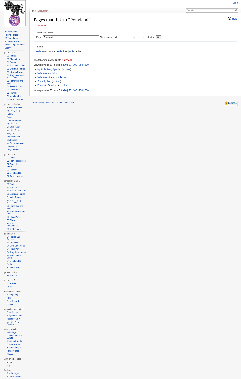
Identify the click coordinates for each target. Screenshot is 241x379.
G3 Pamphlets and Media (15, 207)
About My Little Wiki (54, 102)
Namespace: (106, 37)
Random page (13, 351)
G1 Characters (13, 59)
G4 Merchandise (14, 261)
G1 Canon (11, 62)
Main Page (11, 332)
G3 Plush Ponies (14, 217)
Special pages (13, 373)
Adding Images (13, 294)
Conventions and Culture (14, 336)
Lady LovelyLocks (14, 150)
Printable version (14, 376)
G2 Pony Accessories (16, 161)
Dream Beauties (14, 120)
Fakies (9, 117)
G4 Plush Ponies (14, 249)
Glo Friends (12, 140)
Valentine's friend (46, 77)
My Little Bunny (13, 130)
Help (234, 18)
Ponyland (42, 25)
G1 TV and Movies (15, 99)
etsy (8, 365)
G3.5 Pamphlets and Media (16, 212)
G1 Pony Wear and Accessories (15, 76)
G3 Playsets (12, 220)
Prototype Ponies (14, 107)
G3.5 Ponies (12, 187)
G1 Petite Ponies (14, 86)
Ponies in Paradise (47, 85)
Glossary (10, 354)
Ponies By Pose (12, 41)
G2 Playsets (12, 170)
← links (66, 69)
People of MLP (13, 319)
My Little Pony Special (48, 69)
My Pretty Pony (13, 110)
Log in (235, 3)
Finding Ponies (11, 35)
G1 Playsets (12, 93)
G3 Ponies (11, 184)
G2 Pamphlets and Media (15, 165)
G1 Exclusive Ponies (16, 69)
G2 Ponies (11, 158)
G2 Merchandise (14, 173)
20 (65, 65)
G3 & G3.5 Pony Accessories (14, 201)
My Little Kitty (12, 123)
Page (33, 11)
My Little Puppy (13, 127)
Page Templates (14, 301)
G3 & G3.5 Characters (16, 191)
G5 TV (9, 287)
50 (70, 65)
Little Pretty (12, 146)
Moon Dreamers (14, 137)
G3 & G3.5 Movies (15, 229)
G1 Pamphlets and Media (15, 82)
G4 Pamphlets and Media (15, 256)
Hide (38, 51)
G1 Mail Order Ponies (16, 66)
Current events (13, 344)
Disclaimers (69, 102)
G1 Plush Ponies (14, 90)
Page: (39, 37)
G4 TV (9, 264)
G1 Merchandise (14, 96)
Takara (10, 114)
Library (8, 48)
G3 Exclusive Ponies (16, 194)
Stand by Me (44, 81)
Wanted (10, 304)
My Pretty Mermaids (15, 143)
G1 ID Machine (11, 31)
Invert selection (147, 37)
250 (81, 65)
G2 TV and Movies (15, 176)
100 (75, 65)
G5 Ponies (11, 283)
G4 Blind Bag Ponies (16, 246)
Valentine (42, 73)
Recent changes (14, 347)
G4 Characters (13, 242)
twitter (9, 362)
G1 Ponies (11, 56)
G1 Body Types (11, 38)
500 (87, 65)
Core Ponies (12, 312)
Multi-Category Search (14, 44)
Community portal (14, 341)
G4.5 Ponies (12, 275)
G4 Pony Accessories (16, 252)
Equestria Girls (13, 267)
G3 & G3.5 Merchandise (12, 224)
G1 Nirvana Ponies (15, 72)
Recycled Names (14, 315)
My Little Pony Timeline (13, 323)
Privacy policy (38, 102)
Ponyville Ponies (14, 197)
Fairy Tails (11, 133)
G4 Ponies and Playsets (13, 238)
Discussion (43, 11)
